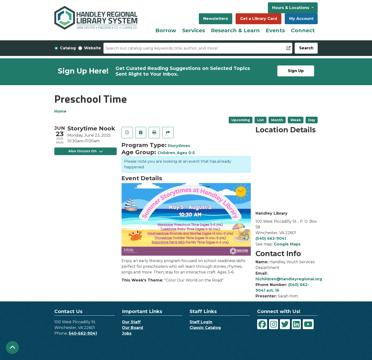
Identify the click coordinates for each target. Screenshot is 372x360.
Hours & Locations (291, 7)
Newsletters (215, 18)
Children (166, 153)
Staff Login (201, 322)
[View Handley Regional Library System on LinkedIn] (296, 324)
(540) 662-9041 (271, 238)
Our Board (132, 327)
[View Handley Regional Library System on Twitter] (285, 324)
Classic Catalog (205, 327)
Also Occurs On (85, 151)
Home (60, 111)
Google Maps (287, 244)
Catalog (68, 48)
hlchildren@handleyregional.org (289, 279)
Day (311, 120)
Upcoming (240, 120)
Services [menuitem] (193, 30)
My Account (301, 18)
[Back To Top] (12, 347)
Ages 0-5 (186, 153)
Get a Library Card (258, 18)
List (260, 120)
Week (295, 120)
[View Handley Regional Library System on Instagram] (273, 324)
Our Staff (131, 322)
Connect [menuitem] (303, 30)
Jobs (126, 333)
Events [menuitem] (275, 30)
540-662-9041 (83, 333)
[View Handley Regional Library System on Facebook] (262, 324)
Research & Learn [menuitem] (235, 30)
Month (277, 120)
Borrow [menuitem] (165, 30)
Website (92, 48)
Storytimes (178, 145)
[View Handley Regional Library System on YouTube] (308, 324)
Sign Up (296, 71)
